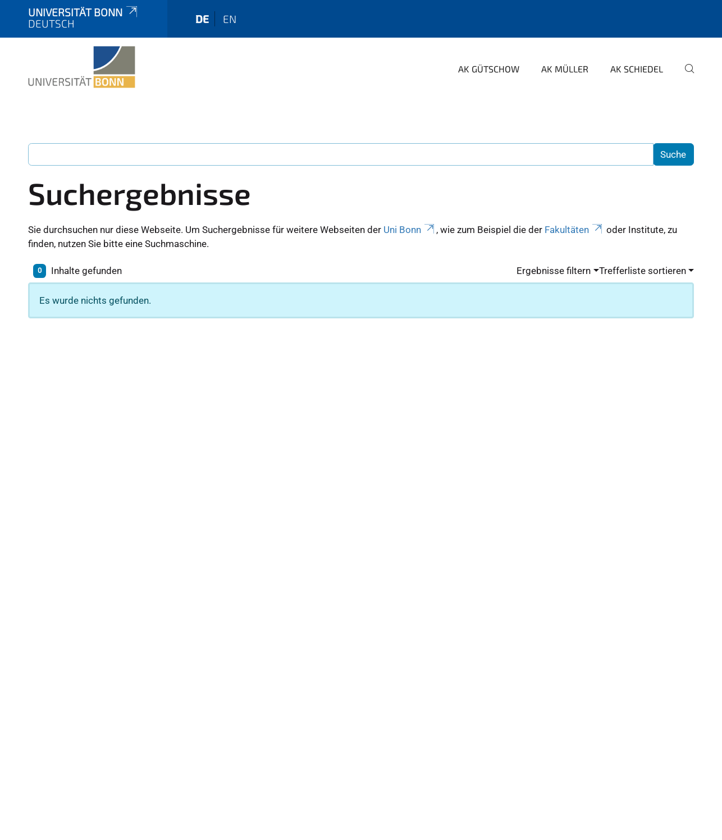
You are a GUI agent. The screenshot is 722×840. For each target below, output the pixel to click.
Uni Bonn (409, 229)
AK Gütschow (488, 68)
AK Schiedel (636, 68)
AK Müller (564, 68)
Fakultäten (574, 229)
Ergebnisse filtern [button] (554, 270)
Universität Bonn (83, 12)
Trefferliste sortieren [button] (642, 270)
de (202, 18)
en (229, 18)
